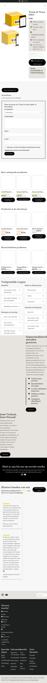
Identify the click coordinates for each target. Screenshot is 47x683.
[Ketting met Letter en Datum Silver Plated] (8, 257)
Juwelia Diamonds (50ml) (10, 228)
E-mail (6, 139)
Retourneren (14, 660)
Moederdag (5, 663)
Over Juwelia (22, 654)
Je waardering (8, 109)
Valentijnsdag (5, 660)
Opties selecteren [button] (8, 272)
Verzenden (14, 666)
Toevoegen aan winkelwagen (38, 62)
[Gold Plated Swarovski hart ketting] (8, 182)
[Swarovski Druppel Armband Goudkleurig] (23, 182)
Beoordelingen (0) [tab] (10, 90)
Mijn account (22, 667)
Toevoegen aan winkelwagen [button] (8, 199)
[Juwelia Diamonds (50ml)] (8, 219)
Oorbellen (32, 658)
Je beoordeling (9, 116)
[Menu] (2, 5)
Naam (6, 131)
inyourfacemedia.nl (33, 680)
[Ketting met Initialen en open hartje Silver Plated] (38, 257)
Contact (13, 669)
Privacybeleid (15, 657)
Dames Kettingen (32, 662)
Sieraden (32, 655)
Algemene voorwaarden (15, 654)
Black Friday (3, 656)
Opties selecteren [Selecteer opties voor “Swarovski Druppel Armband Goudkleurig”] (23, 199)
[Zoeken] (5, 5)
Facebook (23, 660)
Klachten (13, 663)
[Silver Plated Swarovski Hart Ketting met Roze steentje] (38, 219)
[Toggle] (19, 290)
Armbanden (33, 666)
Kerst (3, 666)
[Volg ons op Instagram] (22, 474)
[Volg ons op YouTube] (25, 474)
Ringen (31, 669)
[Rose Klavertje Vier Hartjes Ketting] (23, 219)
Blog (21, 663)
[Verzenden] (43, 595)
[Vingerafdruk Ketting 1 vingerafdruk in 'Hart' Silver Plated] (23, 257)
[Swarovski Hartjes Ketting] (38, 182)
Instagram (23, 657)
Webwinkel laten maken (17, 680)
